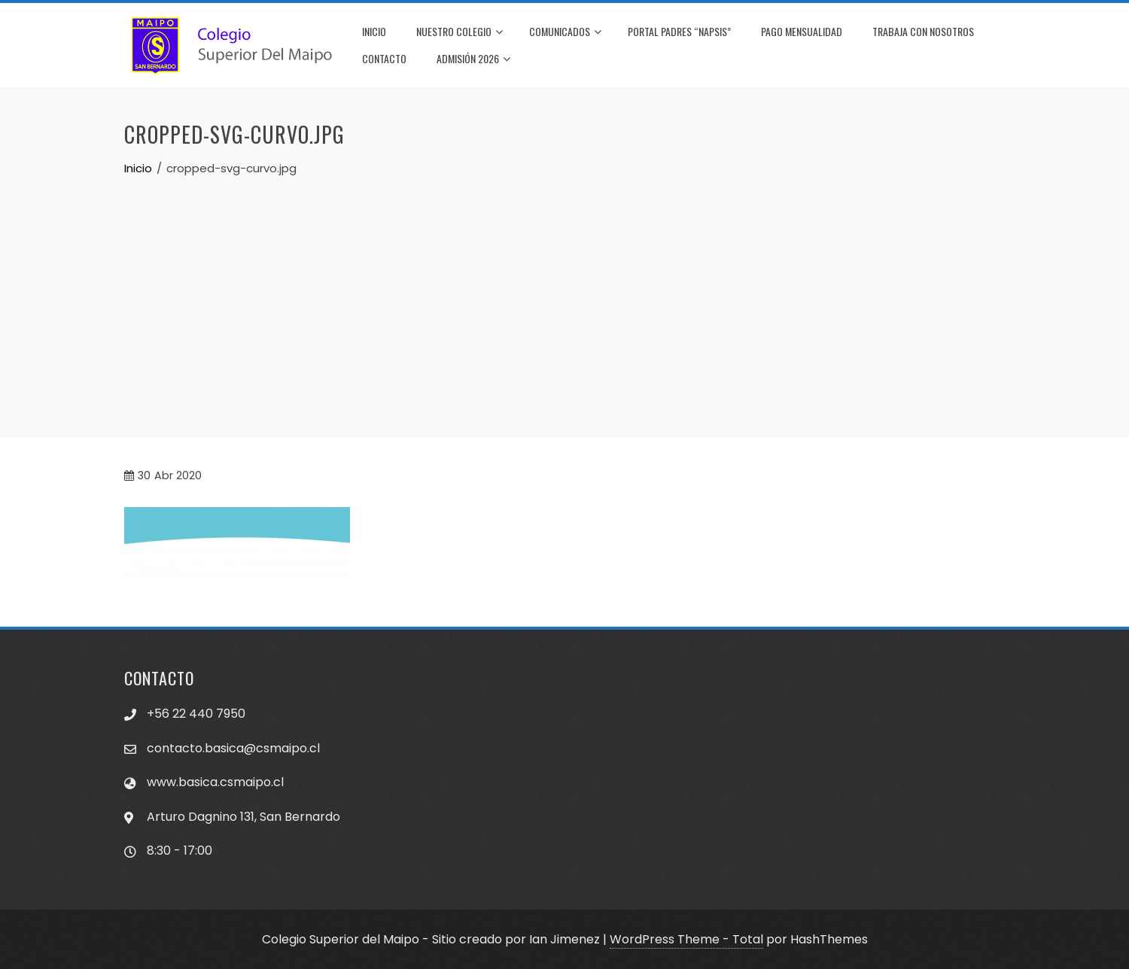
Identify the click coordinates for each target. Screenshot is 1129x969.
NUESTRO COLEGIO (459, 32)
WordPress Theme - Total (686, 939)
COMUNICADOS (565, 32)
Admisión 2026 (473, 59)
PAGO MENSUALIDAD (801, 31)
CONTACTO (384, 58)
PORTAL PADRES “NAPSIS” (679, 31)
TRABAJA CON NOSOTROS (923, 31)
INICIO (374, 31)
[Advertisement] (564, 290)
